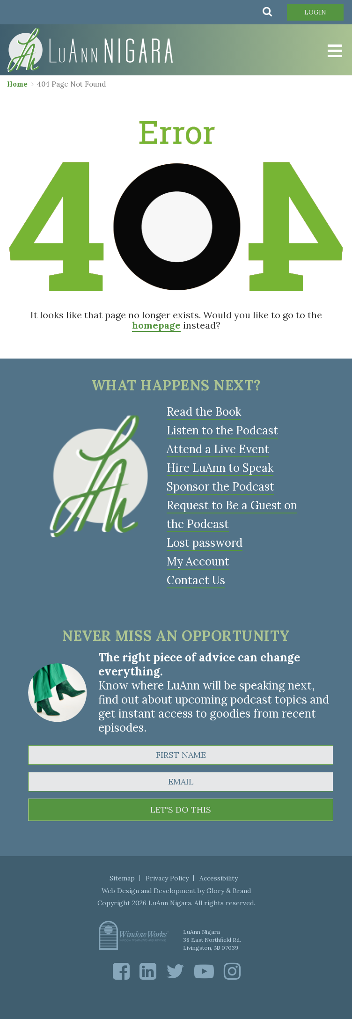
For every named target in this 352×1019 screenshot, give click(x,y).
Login (315, 12)
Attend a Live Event (218, 449)
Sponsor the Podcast (220, 486)
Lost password (204, 542)
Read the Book (204, 411)
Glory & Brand (228, 891)
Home (17, 84)
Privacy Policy (167, 878)
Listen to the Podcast (222, 430)
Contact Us (196, 580)
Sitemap (122, 878)
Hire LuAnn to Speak (220, 468)
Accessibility (218, 878)
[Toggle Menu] (333, 51)
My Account (198, 561)
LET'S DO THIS (180, 809)
